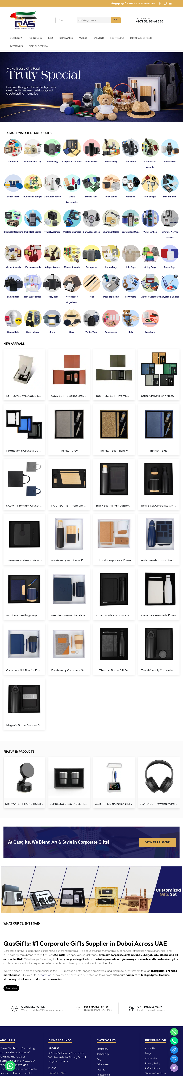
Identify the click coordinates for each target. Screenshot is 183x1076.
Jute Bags (131, 267)
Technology (35, 37)
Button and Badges (32, 196)
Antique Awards (52, 267)
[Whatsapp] (174, 1032)
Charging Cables (111, 232)
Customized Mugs (131, 232)
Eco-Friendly (111, 161)
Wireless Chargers (72, 232)
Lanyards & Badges (169, 296)
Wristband (150, 332)
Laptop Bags (13, 296)
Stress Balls (13, 332)
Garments (98, 37)
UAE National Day (32, 161)
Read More (11, 987)
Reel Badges (150, 196)
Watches (130, 196)
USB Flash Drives (32, 232)
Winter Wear (91, 332)
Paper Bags (170, 267)
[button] (85, 119)
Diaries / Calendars (150, 296)
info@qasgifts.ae (121, 3)
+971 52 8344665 (144, 3)
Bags (51, 37)
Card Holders (32, 332)
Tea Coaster (111, 196)
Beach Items (13, 196)
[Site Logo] (23, 20)
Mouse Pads (91, 196)
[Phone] (174, 1041)
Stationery (16, 37)
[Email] (174, 1059)
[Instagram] (165, 3)
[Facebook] (159, 3)
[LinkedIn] (170, 3)
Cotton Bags (111, 267)
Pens (91, 296)
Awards (83, 37)
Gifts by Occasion (38, 46)
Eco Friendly (117, 37)
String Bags (150, 267)
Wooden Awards (33, 267)
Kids (130, 332)
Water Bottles (150, 232)
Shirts (52, 332)
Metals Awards (13, 267)
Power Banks (169, 196)
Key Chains (130, 296)
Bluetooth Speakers (13, 232)
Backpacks (91, 267)
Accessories (16, 46)
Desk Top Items (111, 296)
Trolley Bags (52, 296)
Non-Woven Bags (32, 296)
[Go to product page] (24, 369)
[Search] (116, 20)
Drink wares (66, 37)
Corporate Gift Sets (141, 37)
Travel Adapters (52, 232)
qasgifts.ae (44, 973)
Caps (71, 332)
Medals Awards (72, 267)
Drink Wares (91, 161)
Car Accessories (52, 196)
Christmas (13, 161)
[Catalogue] (174, 1050)
